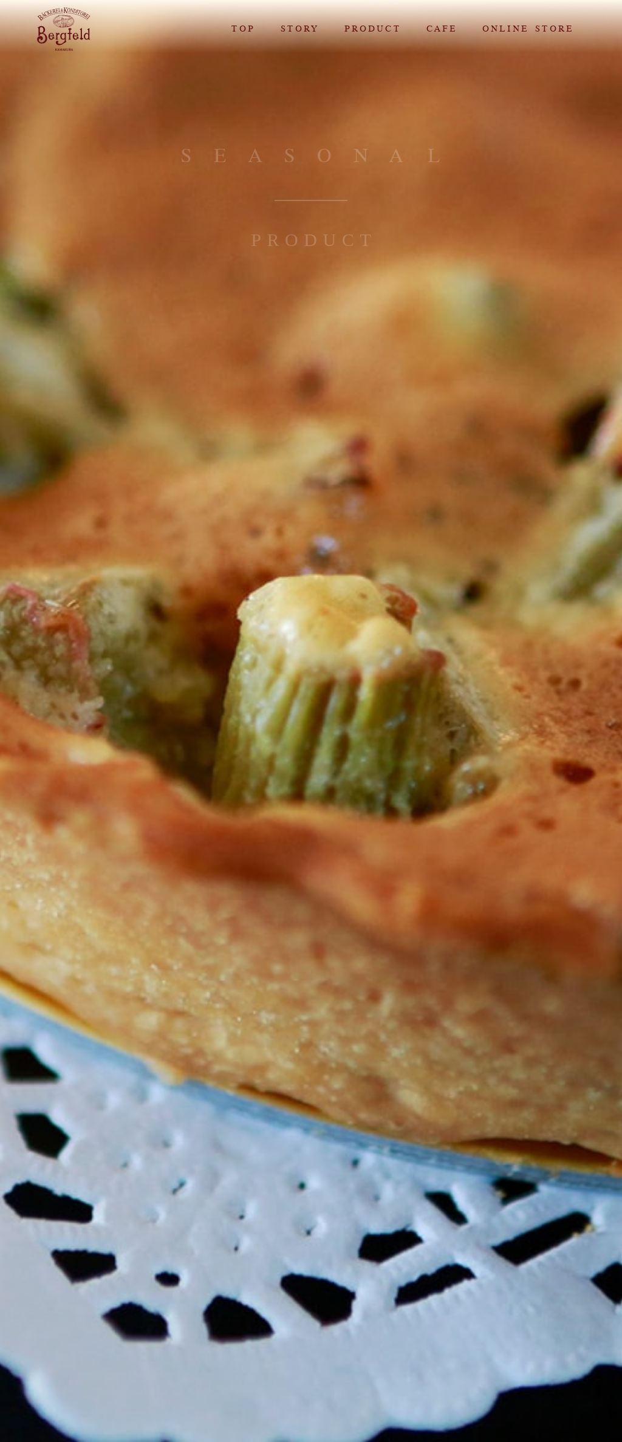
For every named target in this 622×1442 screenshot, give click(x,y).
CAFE (441, 28)
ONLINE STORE (527, 28)
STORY (299, 28)
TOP (242, 28)
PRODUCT (372, 28)
